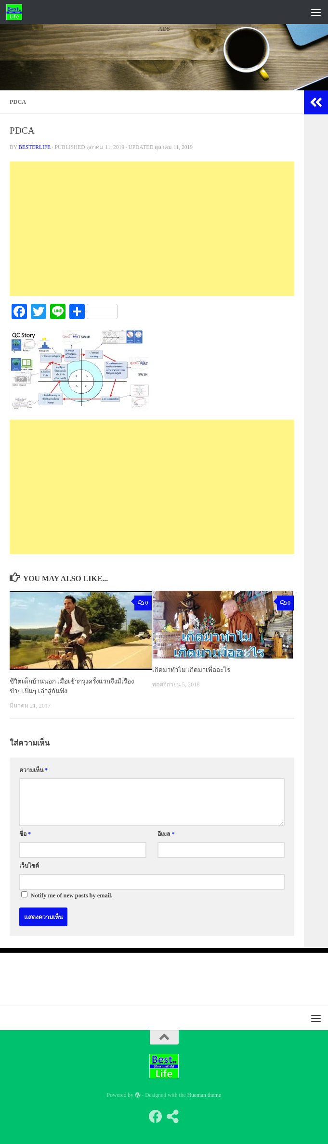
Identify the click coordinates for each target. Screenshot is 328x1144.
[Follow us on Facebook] (155, 1116)
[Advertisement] (164, 124)
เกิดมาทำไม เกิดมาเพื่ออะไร (191, 669)
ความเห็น (33, 770)
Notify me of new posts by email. (72, 895)
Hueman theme (204, 1095)
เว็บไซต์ (29, 865)
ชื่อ (25, 834)
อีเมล (166, 834)
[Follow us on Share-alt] (173, 1116)
